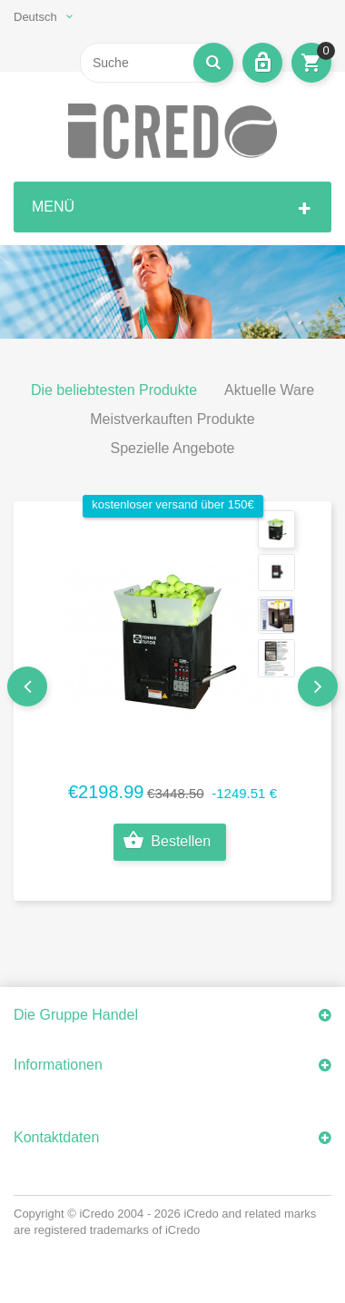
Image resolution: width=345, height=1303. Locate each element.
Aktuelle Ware (269, 390)
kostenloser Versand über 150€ (173, 504)
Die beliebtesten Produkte (114, 390)
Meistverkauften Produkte (172, 419)
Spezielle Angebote (173, 448)
